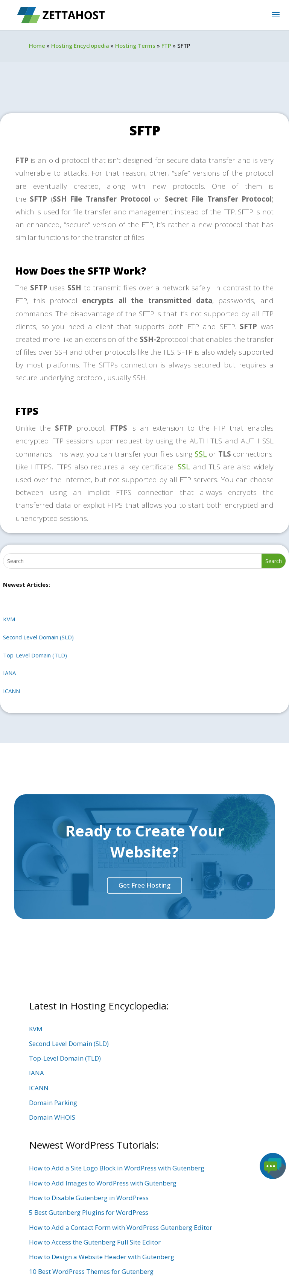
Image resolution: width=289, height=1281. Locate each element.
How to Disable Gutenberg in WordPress (89, 1197)
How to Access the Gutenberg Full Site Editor (95, 1242)
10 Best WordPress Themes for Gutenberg (91, 1271)
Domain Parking (53, 1102)
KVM (9, 619)
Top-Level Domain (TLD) (35, 655)
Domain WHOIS (52, 1117)
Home (37, 45)
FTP (166, 45)
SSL (201, 454)
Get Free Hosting (144, 885)
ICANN (11, 691)
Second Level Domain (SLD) (38, 637)
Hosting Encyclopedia (80, 45)
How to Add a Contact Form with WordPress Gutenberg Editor (120, 1227)
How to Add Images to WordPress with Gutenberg (102, 1183)
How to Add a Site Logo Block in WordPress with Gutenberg (116, 1168)
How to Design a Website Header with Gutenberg (101, 1256)
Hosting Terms (135, 45)
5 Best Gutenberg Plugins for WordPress (88, 1212)
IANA (9, 673)
